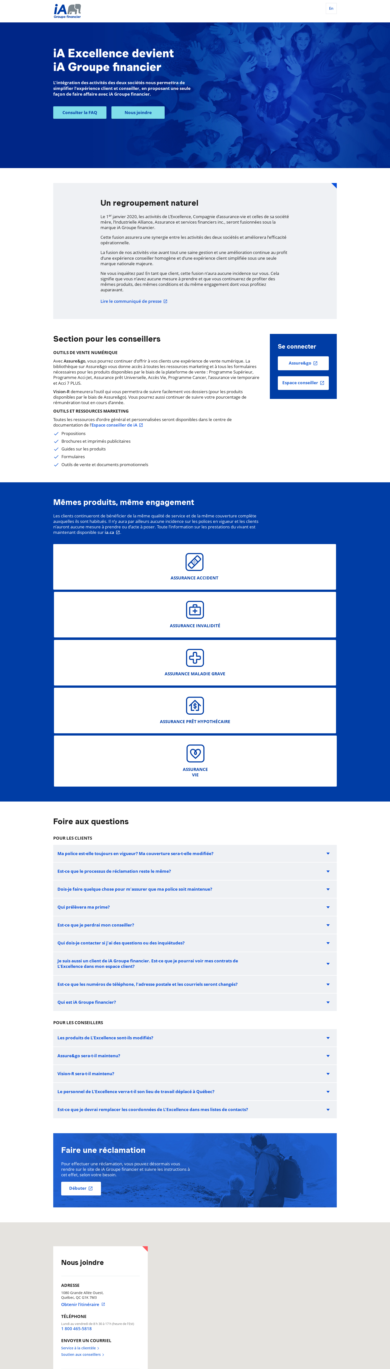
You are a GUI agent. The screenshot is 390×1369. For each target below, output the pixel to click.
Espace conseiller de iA (117, 425)
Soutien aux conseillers (82, 1163)
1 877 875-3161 (80, 1227)
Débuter (78, 996)
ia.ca (112, 532)
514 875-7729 (78, 1246)
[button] (195, 662)
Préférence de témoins (72, 1329)
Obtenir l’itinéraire (83, 1113)
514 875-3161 (78, 1215)
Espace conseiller (300, 382)
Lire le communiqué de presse (134, 301)
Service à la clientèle (80, 1156)
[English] (330, 10)
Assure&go (300, 363)
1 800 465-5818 (76, 1137)
